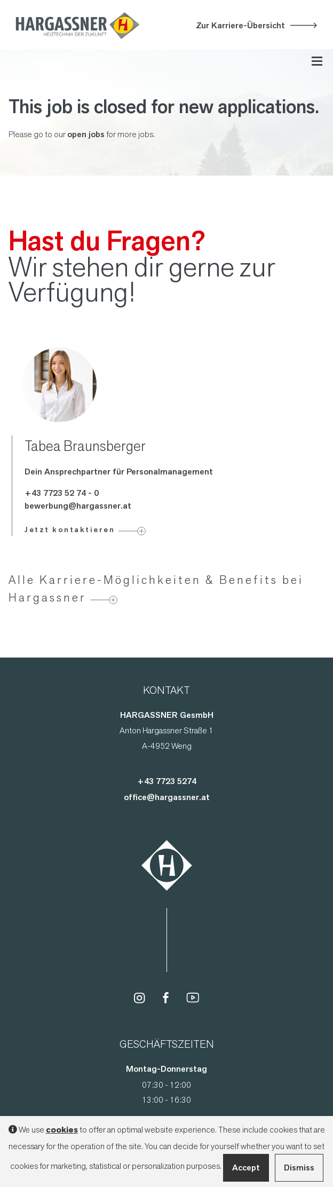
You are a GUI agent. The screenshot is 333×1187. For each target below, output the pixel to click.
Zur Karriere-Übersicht (240, 25)
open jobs (86, 134)
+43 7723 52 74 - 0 (62, 492)
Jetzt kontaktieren (70, 529)
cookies (62, 1129)
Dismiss (299, 1167)
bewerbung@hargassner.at (78, 505)
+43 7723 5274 (166, 781)
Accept (246, 1167)
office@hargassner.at (167, 797)
